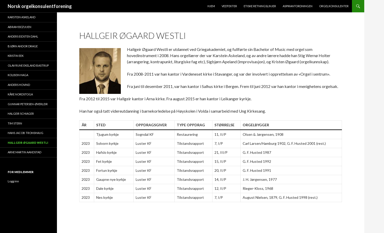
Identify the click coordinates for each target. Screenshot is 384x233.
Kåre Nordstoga (20, 94)
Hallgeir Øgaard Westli (28, 142)
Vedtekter (229, 6)
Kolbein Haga (18, 75)
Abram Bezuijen (19, 27)
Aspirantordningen (297, 6)
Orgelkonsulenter (334, 6)
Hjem (211, 6)
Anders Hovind (19, 84)
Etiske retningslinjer (260, 6)
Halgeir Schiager (21, 113)
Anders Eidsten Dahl (23, 36)
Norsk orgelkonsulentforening (40, 6)
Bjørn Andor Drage (23, 46)
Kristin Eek (16, 55)
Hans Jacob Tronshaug (25, 133)
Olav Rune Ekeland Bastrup (28, 65)
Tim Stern (15, 123)
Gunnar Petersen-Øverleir (28, 104)
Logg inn (13, 181)
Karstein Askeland (21, 17)
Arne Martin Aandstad (24, 152)
